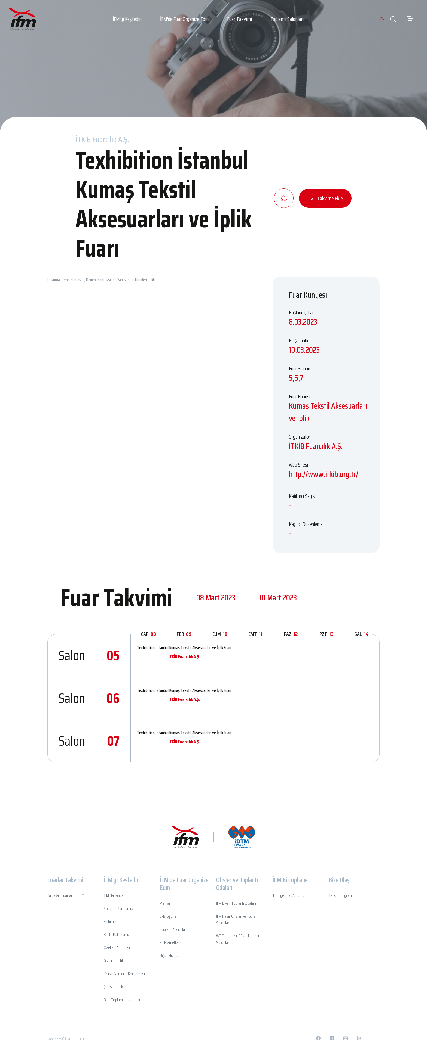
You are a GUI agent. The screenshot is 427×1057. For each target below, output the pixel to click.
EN (378, 19)
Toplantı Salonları (287, 19)
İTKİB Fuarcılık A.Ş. (184, 656)
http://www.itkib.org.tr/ (323, 474)
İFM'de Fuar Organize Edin (184, 19)
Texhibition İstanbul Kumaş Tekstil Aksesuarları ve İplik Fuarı (184, 647)
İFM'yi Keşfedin (127, 19)
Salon (89, 655)
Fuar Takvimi (239, 19)
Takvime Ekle (325, 198)
